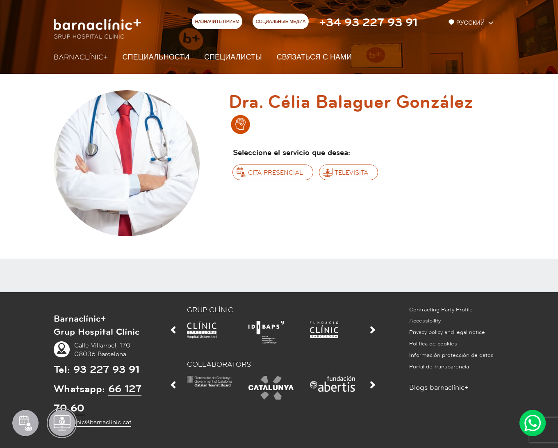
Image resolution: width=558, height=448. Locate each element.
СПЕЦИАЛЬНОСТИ (156, 57)
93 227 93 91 (106, 369)
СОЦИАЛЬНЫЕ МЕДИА (281, 22)
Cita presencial (275, 173)
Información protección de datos (451, 355)
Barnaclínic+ (81, 57)
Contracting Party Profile (441, 309)
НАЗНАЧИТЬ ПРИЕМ (217, 22)
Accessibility (425, 321)
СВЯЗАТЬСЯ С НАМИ (314, 57)
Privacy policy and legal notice (447, 332)
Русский (467, 23)
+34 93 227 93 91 (368, 22)
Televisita (351, 173)
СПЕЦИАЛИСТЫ (233, 57)
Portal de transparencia (439, 366)
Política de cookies (433, 343)
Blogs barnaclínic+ (439, 387)
